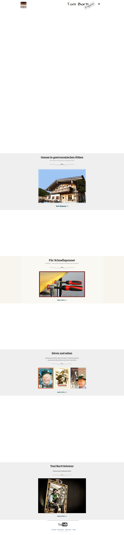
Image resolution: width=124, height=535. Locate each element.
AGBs (74, 529)
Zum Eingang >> (62, 206)
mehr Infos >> (62, 392)
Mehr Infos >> (62, 300)
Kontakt (53, 529)
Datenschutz (60, 529)
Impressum (68, 529)
